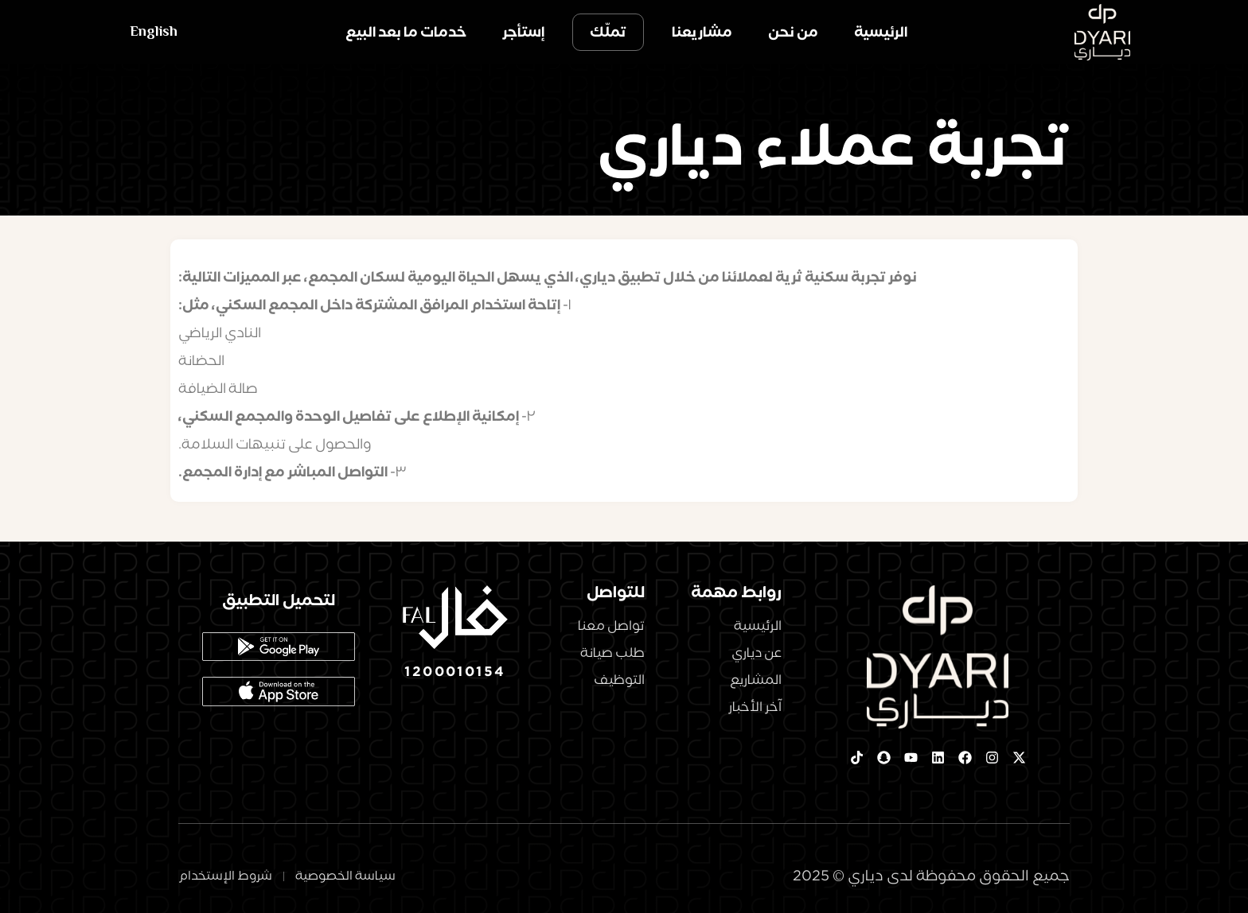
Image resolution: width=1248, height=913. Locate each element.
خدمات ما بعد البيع (405, 32)
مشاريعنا (702, 32)
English (153, 32)
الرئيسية (880, 32)
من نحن (793, 32)
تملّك (608, 32)
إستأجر (523, 32)
